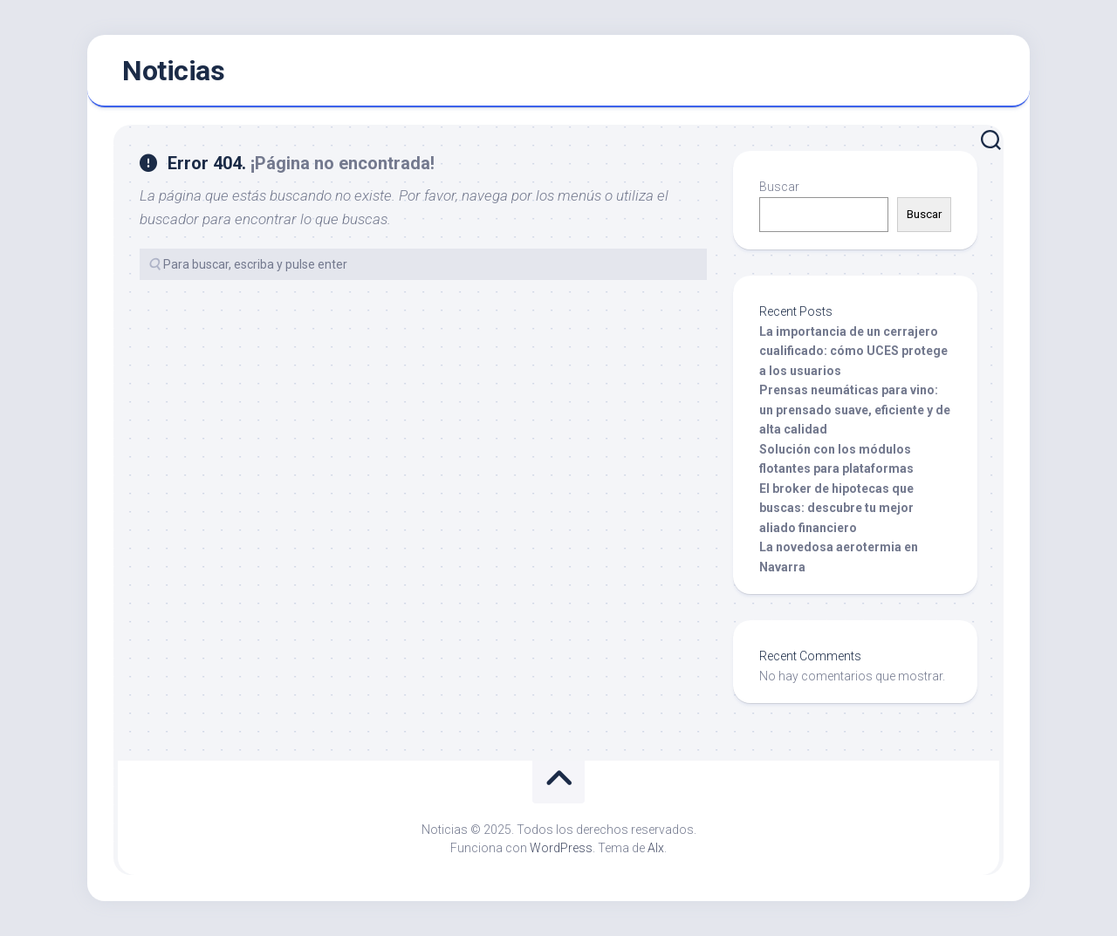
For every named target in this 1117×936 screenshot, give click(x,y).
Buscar (779, 187)
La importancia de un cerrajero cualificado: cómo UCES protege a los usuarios (853, 351)
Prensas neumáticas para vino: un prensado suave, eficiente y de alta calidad (854, 409)
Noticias (173, 70)
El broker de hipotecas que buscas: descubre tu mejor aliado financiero (836, 508)
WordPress (561, 848)
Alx (656, 848)
